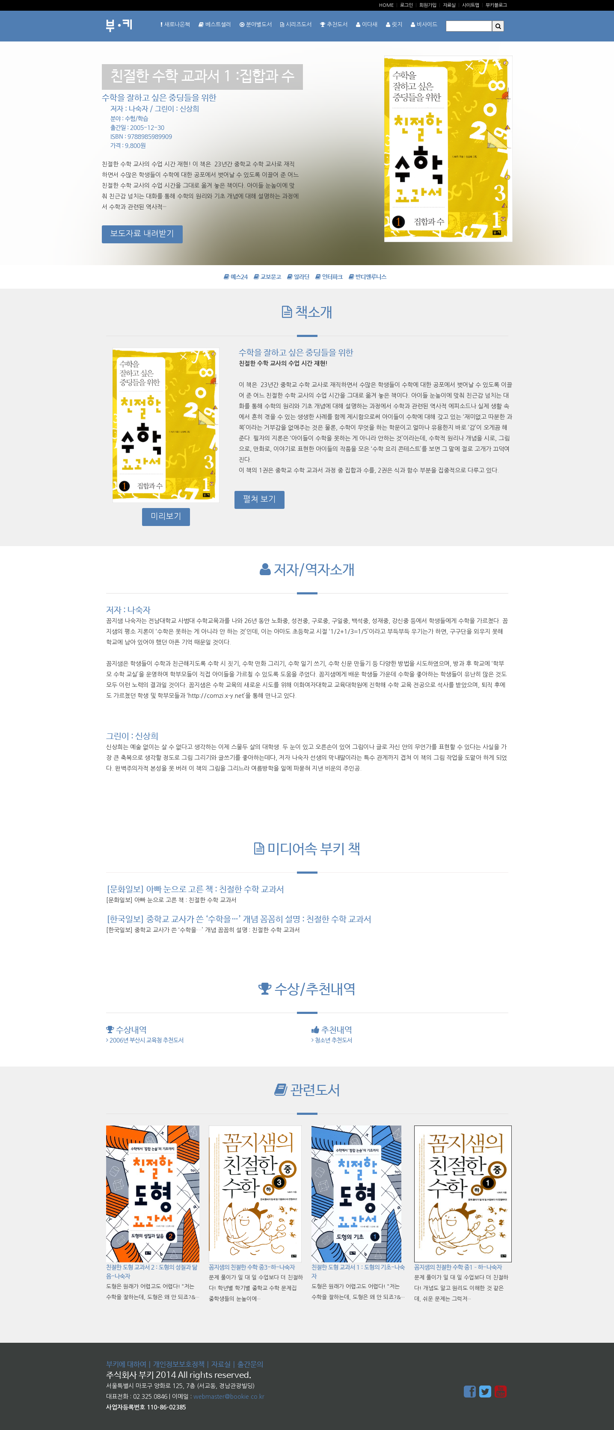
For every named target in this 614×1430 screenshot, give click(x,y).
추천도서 (333, 24)
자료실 (449, 5)
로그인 (406, 5)
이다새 (366, 24)
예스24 (236, 277)
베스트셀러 (215, 24)
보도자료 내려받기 (142, 234)
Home (386, 5)
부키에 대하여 (126, 1365)
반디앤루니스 (367, 277)
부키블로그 (496, 5)
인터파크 (329, 277)
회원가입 (427, 5)
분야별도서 (256, 24)
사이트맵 (470, 5)
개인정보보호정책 (179, 1365)
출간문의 (250, 1365)
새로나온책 (175, 24)
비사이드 (424, 24)
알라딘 (298, 277)
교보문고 (267, 277)
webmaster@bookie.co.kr (228, 1397)
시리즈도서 (295, 24)
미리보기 (166, 516)
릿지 (394, 24)
